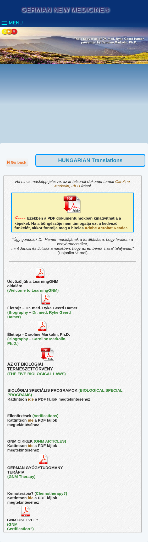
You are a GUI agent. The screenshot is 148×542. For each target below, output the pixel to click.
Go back (16, 162)
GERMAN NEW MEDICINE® (65, 9)
